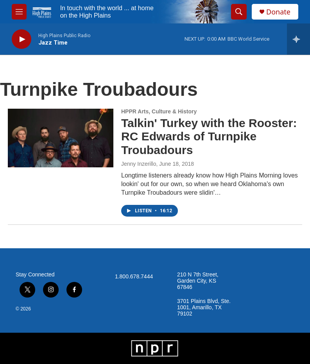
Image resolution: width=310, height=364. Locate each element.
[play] (21, 39)
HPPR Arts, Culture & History (159, 111)
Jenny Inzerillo (138, 164)
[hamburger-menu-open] (19, 12)
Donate (278, 12)
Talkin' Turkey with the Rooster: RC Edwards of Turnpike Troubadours (209, 137)
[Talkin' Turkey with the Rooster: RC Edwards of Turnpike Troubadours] (60, 138)
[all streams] (298, 39)
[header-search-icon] (239, 12)
